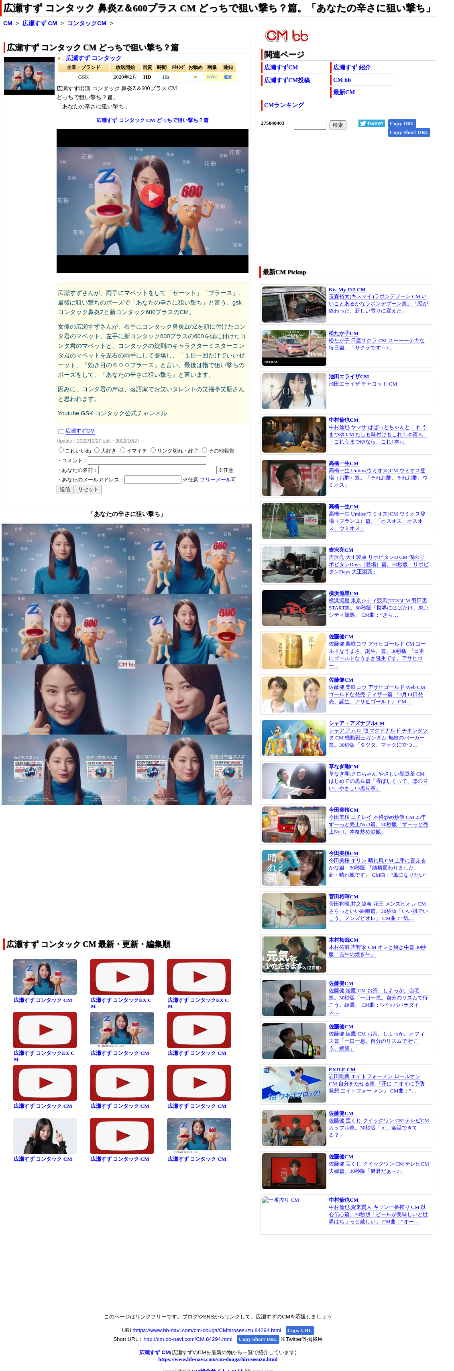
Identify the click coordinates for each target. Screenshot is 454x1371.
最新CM (344, 92)
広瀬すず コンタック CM (43, 1000)
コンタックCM (86, 23)
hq (209, 77)
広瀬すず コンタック (94, 58)
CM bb (342, 80)
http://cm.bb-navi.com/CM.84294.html (187, 1339)
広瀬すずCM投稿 (287, 80)
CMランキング (284, 105)
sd (214, 77)
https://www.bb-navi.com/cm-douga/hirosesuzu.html (217, 1359)
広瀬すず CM (39, 23)
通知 (228, 77)
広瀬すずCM (281, 67)
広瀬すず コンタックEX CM (121, 1003)
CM (7, 23)
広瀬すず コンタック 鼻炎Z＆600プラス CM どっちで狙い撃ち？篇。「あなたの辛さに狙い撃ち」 (219, 8)
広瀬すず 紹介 (352, 67)
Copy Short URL (409, 132)
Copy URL (402, 123)
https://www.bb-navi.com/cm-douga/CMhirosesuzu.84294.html (207, 1330)
